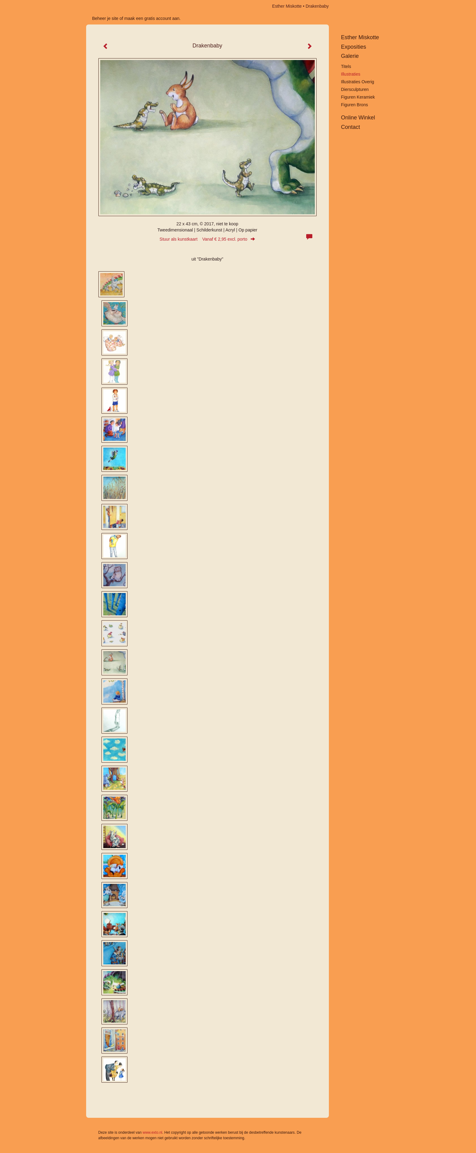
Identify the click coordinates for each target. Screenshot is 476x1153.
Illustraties (350, 74)
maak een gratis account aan (152, 18)
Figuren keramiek (358, 97)
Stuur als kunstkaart (207, 239)
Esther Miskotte (287, 6)
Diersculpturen (355, 89)
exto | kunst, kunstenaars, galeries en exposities (103, 6)
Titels (346, 66)
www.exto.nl (152, 1132)
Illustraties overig (357, 81)
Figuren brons (354, 104)
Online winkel (358, 118)
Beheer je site (105, 18)
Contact (350, 127)
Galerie (350, 56)
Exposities (353, 47)
